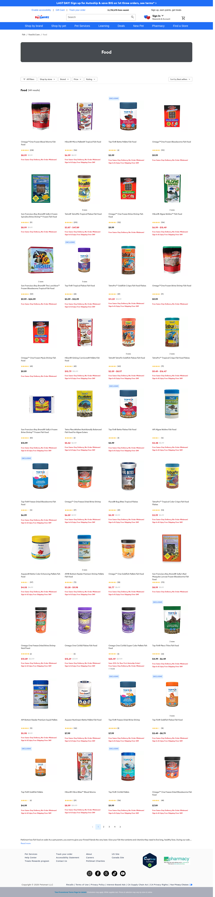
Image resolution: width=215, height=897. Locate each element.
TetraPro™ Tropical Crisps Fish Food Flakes (171, 358)
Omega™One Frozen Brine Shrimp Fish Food (171, 285)
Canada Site (118, 857)
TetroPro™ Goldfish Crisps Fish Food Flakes (127, 285)
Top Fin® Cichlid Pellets (119, 792)
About (89, 854)
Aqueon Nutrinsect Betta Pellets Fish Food (83, 720)
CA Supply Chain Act (138, 885)
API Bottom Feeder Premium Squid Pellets (39, 720)
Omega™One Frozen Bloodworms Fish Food (171, 142)
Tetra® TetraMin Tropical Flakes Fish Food (83, 214)
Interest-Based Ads (116, 885)
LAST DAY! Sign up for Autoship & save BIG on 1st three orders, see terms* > (106, 3)
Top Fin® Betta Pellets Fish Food (122, 142)
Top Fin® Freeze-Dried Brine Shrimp (124, 720)
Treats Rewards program (37, 861)
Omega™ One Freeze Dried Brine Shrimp (83, 501)
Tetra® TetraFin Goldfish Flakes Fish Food (127, 358)
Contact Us (61, 861)
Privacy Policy (98, 885)
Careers (90, 857)
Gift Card (60, 10)
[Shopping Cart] (187, 18)
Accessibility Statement (67, 857)
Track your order (77, 10)
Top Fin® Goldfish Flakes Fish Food (167, 720)
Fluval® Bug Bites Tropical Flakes (123, 501)
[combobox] (101, 17)
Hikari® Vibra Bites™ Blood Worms (80, 792)
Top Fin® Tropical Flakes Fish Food (80, 285)
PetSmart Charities (95, 861)
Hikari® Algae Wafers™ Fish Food (167, 214)
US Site (115, 854)
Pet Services (31, 854)
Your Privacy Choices (181, 884)
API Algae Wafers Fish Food (164, 429)
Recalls (70, 885)
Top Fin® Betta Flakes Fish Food (122, 429)
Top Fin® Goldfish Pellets (32, 792)
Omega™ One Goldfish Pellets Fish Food (126, 574)
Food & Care (34, 34)
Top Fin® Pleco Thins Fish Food (165, 645)
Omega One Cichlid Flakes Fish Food (81, 645)
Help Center (31, 857)
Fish (23, 34)
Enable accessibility (41, 10)
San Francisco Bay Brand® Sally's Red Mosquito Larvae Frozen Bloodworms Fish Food (170, 577)
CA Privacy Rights (159, 885)
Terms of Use (82, 885)
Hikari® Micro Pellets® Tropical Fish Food (83, 142)
